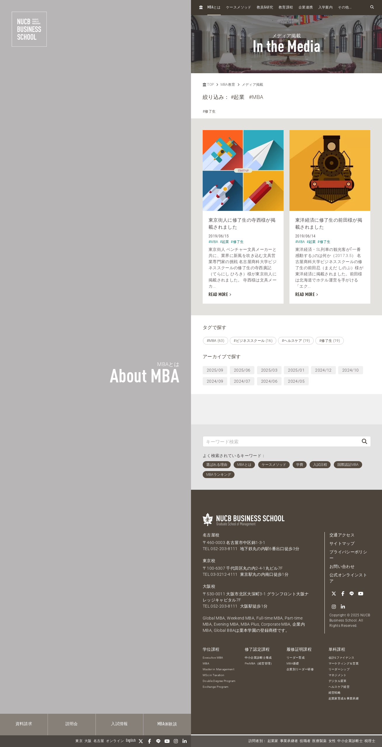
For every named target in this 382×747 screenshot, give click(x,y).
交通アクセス (342, 535)
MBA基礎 (292, 663)
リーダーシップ (339, 669)
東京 (79, 741)
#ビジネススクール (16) (253, 341)
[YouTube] (167, 741)
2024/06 (269, 381)
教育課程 (286, 7)
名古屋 (98, 741)
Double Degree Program (219, 681)
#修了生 (209, 111)
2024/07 (242, 381)
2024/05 (296, 381)
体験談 (167, 724)
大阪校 (209, 586)
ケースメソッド (238, 7)
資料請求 (23, 724)
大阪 (88, 741)
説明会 (71, 724)
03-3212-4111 (224, 574)
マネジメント (338, 675)
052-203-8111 (224, 548)
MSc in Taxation (213, 675)
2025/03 (269, 370)
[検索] (364, 441)
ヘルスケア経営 (339, 686)
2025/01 (296, 370)
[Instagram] (175, 741)
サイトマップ (342, 543)
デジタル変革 (338, 681)
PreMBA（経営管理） (259, 663)
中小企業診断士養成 (258, 657)
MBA (206, 663)
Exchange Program (216, 686)
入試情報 (119, 724)
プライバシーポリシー (348, 555)
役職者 (305, 741)
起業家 (273, 741)
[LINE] (158, 741)
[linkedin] (184, 741)
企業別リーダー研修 (300, 669)
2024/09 (215, 381)
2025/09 (215, 370)
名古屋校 (211, 535)
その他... (345, 7)
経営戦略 (335, 692)
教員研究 (265, 7)
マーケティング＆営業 (344, 663)
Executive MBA (213, 657)
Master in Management (218, 669)
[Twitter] (140, 741)
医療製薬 (319, 741)
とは (214, 7)
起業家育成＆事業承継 (344, 698)
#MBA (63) (215, 341)
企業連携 (305, 7)
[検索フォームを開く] (372, 7)
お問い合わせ (342, 566)
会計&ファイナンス (342, 657)
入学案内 (325, 7)
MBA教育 (227, 85)
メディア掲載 (252, 85)
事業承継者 (289, 741)
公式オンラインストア (348, 578)
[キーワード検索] (280, 441)
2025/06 (242, 370)
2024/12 (323, 370)
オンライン (115, 741)
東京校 (209, 560)
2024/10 (350, 370)
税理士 (369, 741)
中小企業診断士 (349, 741)
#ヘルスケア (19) (296, 341)
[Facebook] (149, 741)
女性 (332, 741)
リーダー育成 (295, 657)
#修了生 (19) (329, 341)
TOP (208, 85)
